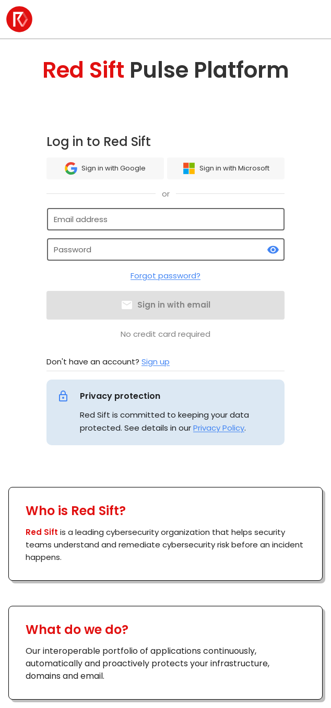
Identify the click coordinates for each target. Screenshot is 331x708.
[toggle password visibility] (273, 249)
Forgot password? (165, 275)
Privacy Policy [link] (218, 427)
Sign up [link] (155, 361)
